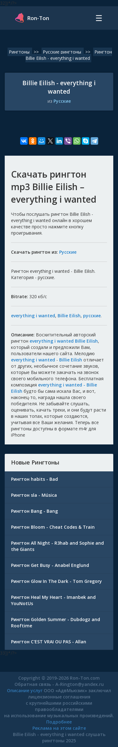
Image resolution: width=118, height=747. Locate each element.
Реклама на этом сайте (59, 728)
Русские (62, 101)
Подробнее (59, 722)
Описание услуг (24, 690)
